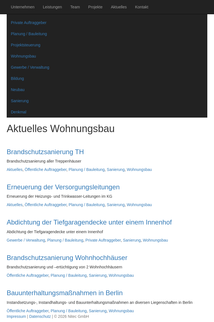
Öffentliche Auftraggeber (46, 169)
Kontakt (141, 7)
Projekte (95, 7)
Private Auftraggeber (29, 22)
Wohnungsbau (23, 56)
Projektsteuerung (25, 45)
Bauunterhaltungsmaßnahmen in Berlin (65, 293)
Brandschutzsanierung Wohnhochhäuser (67, 257)
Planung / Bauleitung (29, 34)
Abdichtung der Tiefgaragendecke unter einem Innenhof (89, 222)
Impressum (16, 316)
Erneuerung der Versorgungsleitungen (63, 187)
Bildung (17, 78)
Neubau (18, 89)
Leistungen (52, 7)
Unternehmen (23, 7)
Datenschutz (40, 316)
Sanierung (20, 101)
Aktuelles (119, 7)
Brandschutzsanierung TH (45, 152)
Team (75, 7)
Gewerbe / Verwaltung (30, 67)
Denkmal (18, 112)
